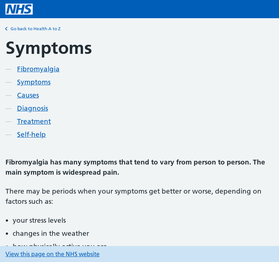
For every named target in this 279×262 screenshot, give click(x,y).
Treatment (34, 121)
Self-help (31, 134)
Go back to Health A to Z (33, 28)
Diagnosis (32, 108)
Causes (28, 95)
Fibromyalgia (38, 69)
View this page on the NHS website (52, 254)
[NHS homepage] (19, 9)
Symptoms (33, 82)
